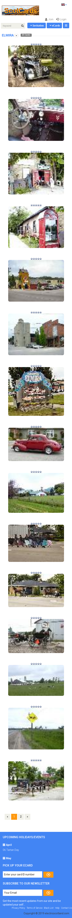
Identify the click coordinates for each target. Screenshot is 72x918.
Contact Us (66, 908)
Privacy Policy (18, 908)
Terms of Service (34, 908)
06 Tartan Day (11, 849)
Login (61, 19)
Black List (49, 908)
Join (49, 19)
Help (57, 908)
